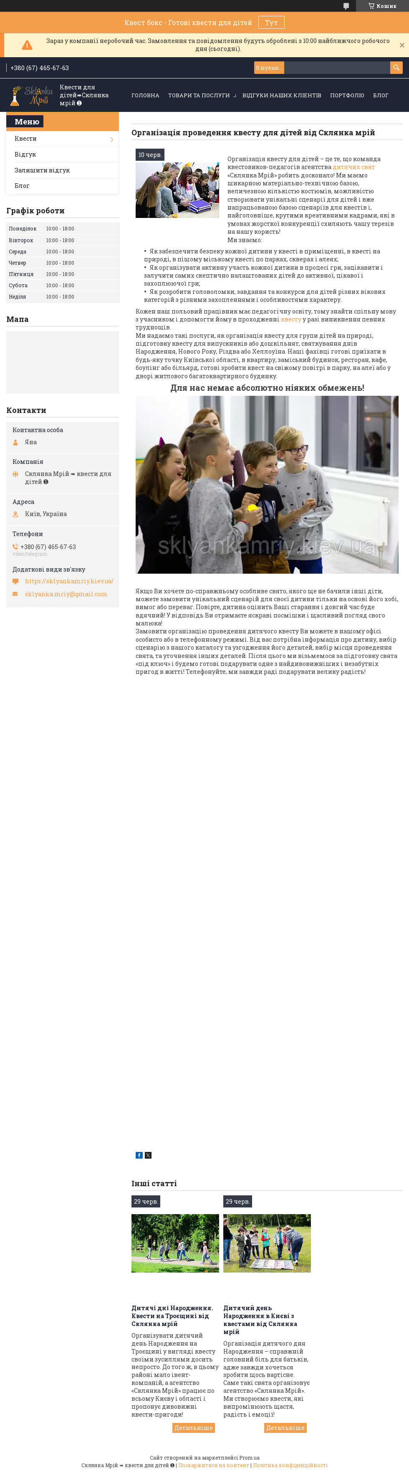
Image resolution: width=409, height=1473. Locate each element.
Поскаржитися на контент (213, 1465)
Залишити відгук (42, 170)
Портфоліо (347, 95)
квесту (291, 319)
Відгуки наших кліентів (281, 95)
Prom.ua (249, 1457)
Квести (26, 138)
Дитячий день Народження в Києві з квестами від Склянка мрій (260, 1320)
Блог (381, 95)
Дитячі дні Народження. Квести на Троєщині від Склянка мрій (172, 1316)
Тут (271, 22)
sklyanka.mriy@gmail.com (66, 594)
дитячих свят (354, 167)
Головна (145, 95)
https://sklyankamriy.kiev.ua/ (69, 581)
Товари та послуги (199, 95)
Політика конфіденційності (290, 1465)
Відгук (25, 154)
